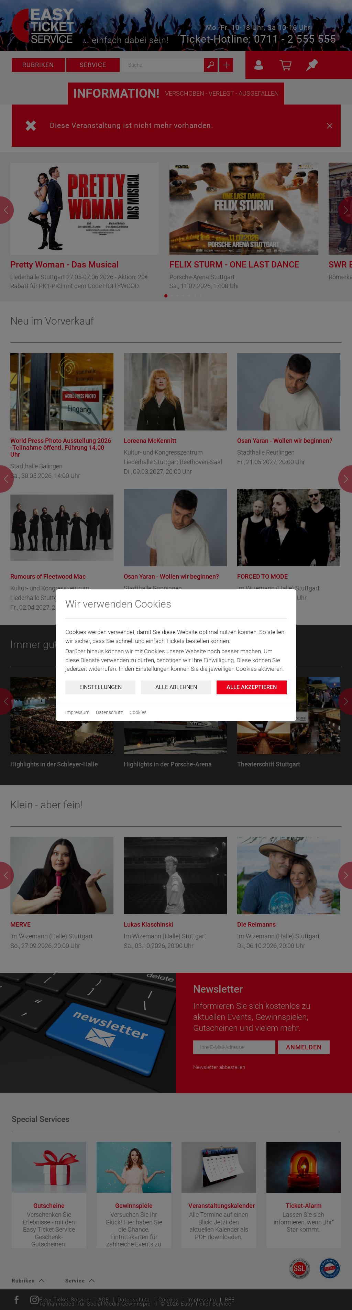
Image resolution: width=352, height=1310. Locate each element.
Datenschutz (109, 712)
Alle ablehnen (176, 687)
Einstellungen (100, 687)
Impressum (77, 712)
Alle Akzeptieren (252, 687)
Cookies (138, 712)
